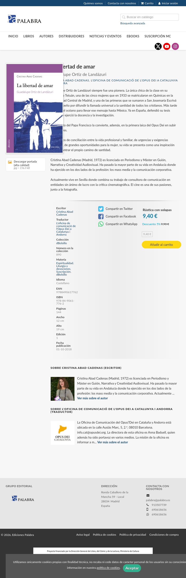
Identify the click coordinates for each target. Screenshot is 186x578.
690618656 (159, 514)
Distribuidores (71, 36)
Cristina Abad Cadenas (70, 80)
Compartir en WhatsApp (117, 224)
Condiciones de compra (164, 534)
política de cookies (108, 568)
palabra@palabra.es (158, 500)
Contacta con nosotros (122, 3)
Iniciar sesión (168, 3)
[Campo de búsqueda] (149, 17)
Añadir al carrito (161, 245)
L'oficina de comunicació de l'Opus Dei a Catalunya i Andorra (114, 82)
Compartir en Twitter (115, 209)
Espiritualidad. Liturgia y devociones (65, 266)
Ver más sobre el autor (92, 398)
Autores (46, 36)
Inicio (13, 36)
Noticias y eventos (105, 36)
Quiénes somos (93, 3)
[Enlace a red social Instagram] (175, 46)
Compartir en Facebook (117, 216)
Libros (28, 36)
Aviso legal (83, 534)
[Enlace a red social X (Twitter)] (158, 46)
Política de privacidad (132, 534)
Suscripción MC (158, 36)
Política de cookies (104, 534)
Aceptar (132, 568)
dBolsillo (61, 243)
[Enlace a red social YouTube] (166, 46)
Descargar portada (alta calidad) (24, 164)
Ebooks (133, 36)
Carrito (147, 3)
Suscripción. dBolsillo (63, 273)
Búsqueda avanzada (132, 23)
